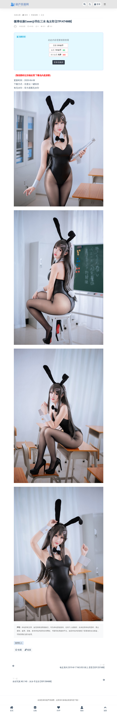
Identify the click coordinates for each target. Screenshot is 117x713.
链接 (28, 650)
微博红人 (18, 643)
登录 (97, 4)
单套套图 (34, 15)
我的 (82, 709)
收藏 (18, 650)
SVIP (58, 709)
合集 (35, 709)
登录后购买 (58, 62)
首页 (26, 15)
